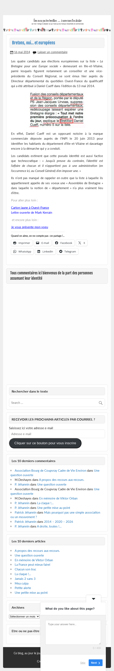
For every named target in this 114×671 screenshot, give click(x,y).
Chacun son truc (25, 569)
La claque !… (45, 503)
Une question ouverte (51, 484)
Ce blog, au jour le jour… (29, 653)
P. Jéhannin (22, 484)
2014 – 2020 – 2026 (58, 521)
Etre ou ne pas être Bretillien (33, 631)
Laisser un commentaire (52, 52)
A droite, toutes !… (49, 526)
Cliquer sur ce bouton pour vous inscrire (45, 443)
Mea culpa (21, 583)
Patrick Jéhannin (25, 512)
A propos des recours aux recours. (61, 479)
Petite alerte (23, 588)
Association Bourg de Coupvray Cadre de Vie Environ (50, 470)
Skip (82, 662)
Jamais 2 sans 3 (25, 578)
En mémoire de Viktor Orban (58, 498)
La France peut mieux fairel (32, 564)
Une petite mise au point (53, 507)
